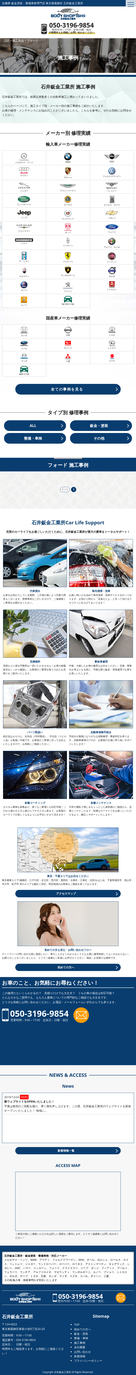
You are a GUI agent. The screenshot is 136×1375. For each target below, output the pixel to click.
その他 (99, 438)
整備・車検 (33, 438)
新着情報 (79, 1356)
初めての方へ (66, 967)
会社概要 (79, 1347)
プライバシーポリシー (88, 1361)
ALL (33, 425)
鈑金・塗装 (99, 425)
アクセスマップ (66, 893)
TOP (76, 1325)
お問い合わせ (82, 1352)
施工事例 (79, 1343)
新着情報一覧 (66, 1150)
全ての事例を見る (67, 389)
